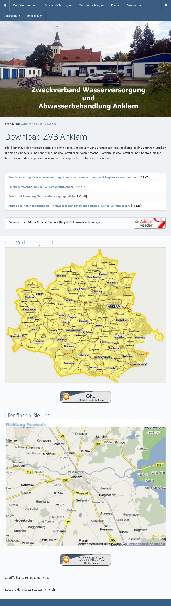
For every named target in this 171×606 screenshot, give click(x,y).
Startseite (25, 123)
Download (50, 123)
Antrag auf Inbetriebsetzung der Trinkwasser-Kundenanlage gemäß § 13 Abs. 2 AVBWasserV (69, 205)
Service (38, 123)
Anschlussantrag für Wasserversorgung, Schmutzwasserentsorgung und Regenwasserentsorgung (73, 177)
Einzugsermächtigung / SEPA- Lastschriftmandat (40, 187)
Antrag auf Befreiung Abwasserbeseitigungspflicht (41, 196)
